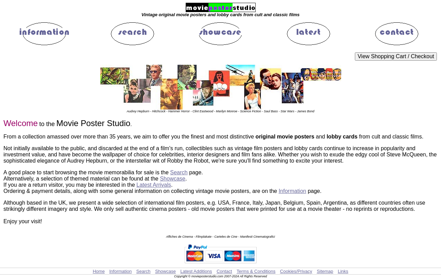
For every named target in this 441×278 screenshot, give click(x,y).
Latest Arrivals (153, 185)
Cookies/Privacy (296, 271)
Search (179, 172)
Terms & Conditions (256, 271)
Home (99, 271)
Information (292, 191)
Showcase (172, 179)
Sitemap (325, 271)
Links (343, 271)
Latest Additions (196, 271)
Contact (224, 271)
